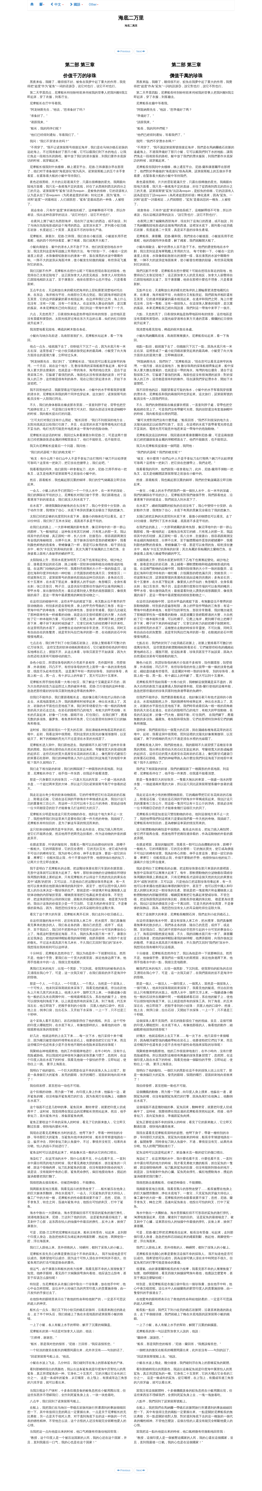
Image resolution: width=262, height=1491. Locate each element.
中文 (57, 4)
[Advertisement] (131, 35)
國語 (76, 4)
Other (93, 4)
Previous (123, 51)
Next (140, 51)
